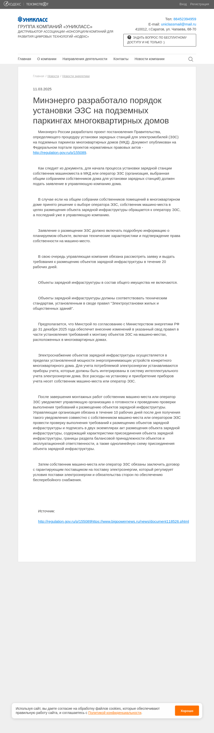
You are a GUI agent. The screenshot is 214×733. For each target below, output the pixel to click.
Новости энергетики (76, 76)
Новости (53, 76)
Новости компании (149, 59)
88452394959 (184, 19)
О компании (46, 59)
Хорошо (187, 711)
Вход (183, 4)
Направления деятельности (85, 59)
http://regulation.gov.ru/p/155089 (59, 152)
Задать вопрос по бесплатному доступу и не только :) (157, 39)
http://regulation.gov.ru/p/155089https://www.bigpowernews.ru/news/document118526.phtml (113, 521)
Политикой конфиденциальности (114, 713)
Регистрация (199, 4)
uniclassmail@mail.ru (178, 24)
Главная (24, 59)
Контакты (120, 59)
